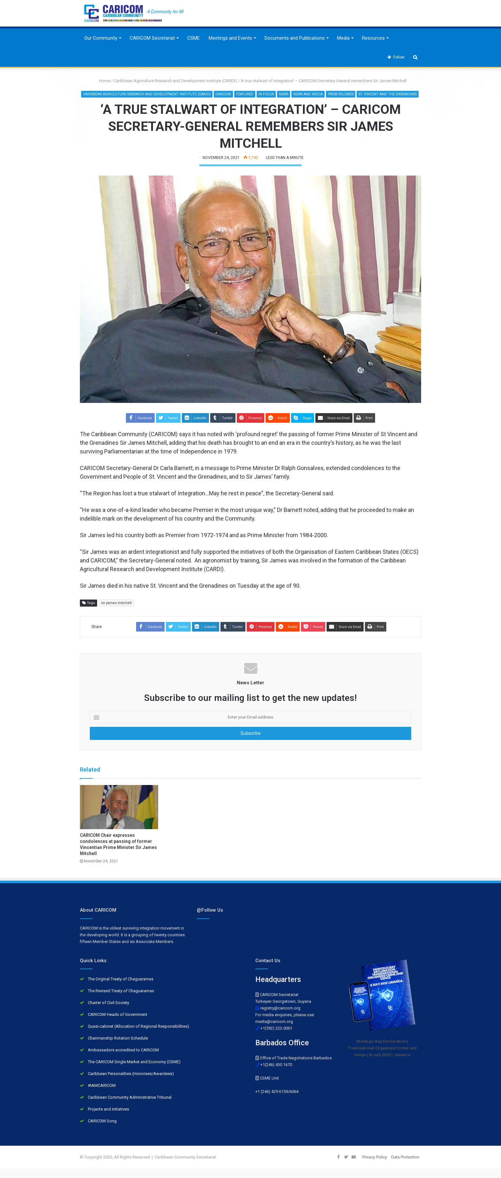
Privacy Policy (374, 1166)
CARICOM (253, 94)
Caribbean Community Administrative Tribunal (130, 1106)
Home (102, 80)
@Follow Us (210, 919)
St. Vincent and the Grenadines (250, 103)
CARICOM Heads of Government (117, 1023)
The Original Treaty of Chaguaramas (120, 988)
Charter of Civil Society (108, 1011)
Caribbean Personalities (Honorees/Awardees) (131, 1082)
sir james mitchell (116, 612)
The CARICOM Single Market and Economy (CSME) (134, 1071)
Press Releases (374, 94)
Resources (373, 38)
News (315, 94)
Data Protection (405, 1166)
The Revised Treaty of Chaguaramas (121, 1000)
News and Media (340, 94)
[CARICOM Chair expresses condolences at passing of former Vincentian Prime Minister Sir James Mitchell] (119, 816)
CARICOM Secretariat (152, 38)
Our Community (100, 38)
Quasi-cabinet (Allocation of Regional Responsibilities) (138, 1035)
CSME (193, 38)
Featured (274, 94)
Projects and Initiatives (108, 1118)
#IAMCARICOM (102, 1094)
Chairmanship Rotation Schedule (118, 1047)
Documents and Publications (295, 38)
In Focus (296, 94)
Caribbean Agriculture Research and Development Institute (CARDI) (175, 80)
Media (343, 38)
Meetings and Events (230, 38)
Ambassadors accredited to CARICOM (123, 1059)
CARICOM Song (102, 1130)
